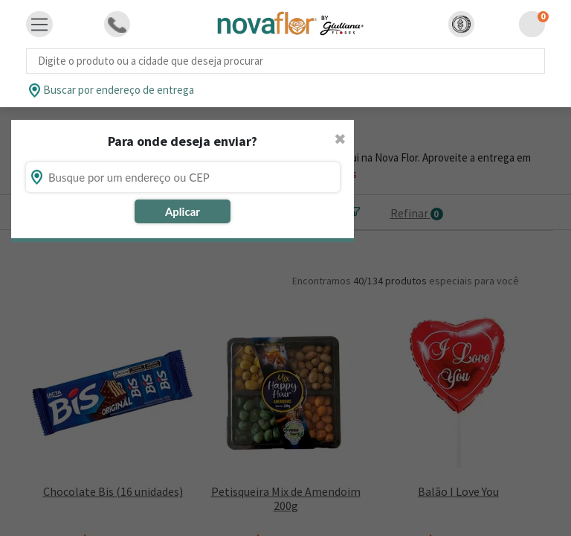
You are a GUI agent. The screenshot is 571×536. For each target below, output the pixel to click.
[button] (461, 24)
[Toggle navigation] (39, 24)
